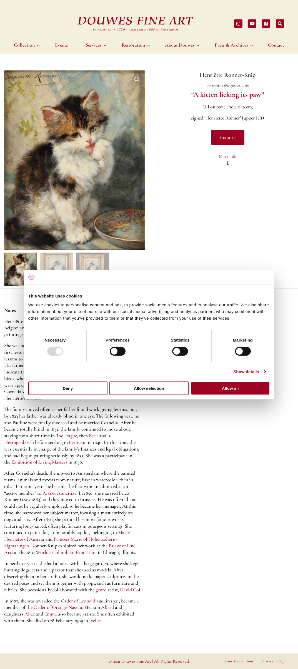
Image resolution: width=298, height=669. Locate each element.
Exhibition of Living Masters (39, 462)
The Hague (66, 436)
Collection (24, 45)
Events (61, 45)
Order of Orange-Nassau (58, 607)
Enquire (228, 137)
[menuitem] (27, 45)
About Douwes (179, 45)
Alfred (107, 607)
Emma (50, 614)
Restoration (133, 45)
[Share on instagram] (238, 23)
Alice (29, 614)
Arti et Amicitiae (59, 493)
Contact (276, 45)
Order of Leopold (78, 601)
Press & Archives (231, 45)
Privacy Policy (273, 661)
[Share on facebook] (266, 23)
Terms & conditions (238, 661)
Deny (68, 388)
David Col (130, 590)
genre (101, 590)
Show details (246, 371)
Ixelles (95, 620)
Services (93, 45)
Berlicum (78, 442)
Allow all (230, 388)
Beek (93, 436)
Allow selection (149, 388)
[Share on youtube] (252, 23)
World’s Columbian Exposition (66, 552)
